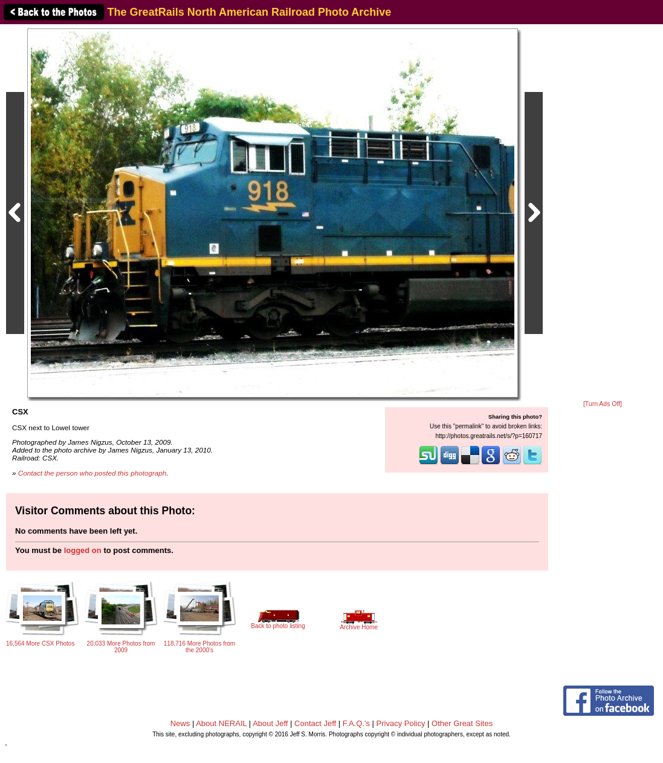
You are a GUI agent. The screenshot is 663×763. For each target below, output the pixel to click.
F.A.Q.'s (356, 723)
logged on (83, 550)
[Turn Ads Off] (602, 404)
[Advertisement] (602, 213)
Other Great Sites (462, 723)
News (180, 723)
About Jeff (270, 723)
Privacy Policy (401, 723)
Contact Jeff (315, 723)
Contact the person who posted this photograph (92, 473)
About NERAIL (221, 723)
